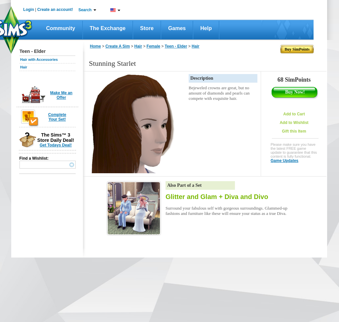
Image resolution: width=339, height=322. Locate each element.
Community (60, 28)
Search (85, 10)
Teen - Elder (176, 46)
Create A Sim (117, 46)
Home (95, 46)
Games (177, 28)
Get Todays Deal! (56, 145)
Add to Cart (294, 114)
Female (153, 46)
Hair (23, 67)
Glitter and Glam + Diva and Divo (217, 196)
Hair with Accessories (39, 59)
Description (201, 78)
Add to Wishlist (294, 122)
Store (147, 28)
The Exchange (108, 28)
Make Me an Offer (61, 95)
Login (28, 9)
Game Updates (284, 160)
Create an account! (55, 9)
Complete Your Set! (57, 117)
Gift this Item (294, 131)
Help (206, 28)
